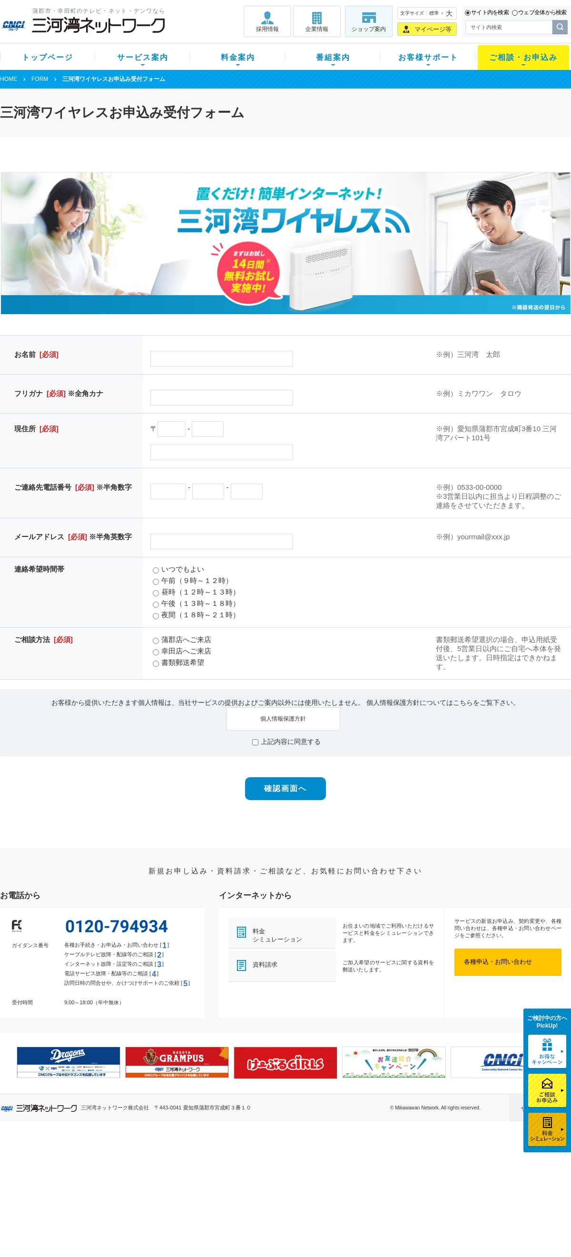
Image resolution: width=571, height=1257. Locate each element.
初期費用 (191, 1159)
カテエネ (121, 1221)
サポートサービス (345, 1184)
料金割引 (191, 1184)
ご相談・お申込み (523, 57)
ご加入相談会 (410, 1184)
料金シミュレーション (277, 935)
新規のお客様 (56, 1159)
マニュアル (336, 1171)
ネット (118, 1171)
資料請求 (265, 964)
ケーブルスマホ (130, 1196)
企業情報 (316, 29)
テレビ (118, 1159)
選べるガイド (56, 1184)
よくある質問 (339, 1159)
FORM (39, 79)
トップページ (47, 57)
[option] (68, 1062)
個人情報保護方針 (283, 718)
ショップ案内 (369, 29)
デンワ (118, 1184)
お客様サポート (428, 57)
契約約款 (121, 1233)
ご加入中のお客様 (63, 1171)
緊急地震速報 (127, 1208)
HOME (8, 79)
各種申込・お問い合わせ (498, 961)
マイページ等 (433, 29)
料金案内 (238, 57)
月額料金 (191, 1171)
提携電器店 (407, 1171)
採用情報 (267, 29)
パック (188, 1196)
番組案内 (333, 57)
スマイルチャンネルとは (284, 1159)
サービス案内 (142, 57)
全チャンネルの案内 (278, 1192)
